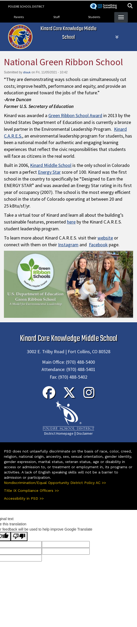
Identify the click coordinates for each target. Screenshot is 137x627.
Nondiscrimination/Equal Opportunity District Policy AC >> (55, 483)
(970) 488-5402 (72, 377)
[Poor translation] (19, 536)
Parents (19, 17)
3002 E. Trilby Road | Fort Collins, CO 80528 (68, 351)
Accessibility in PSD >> (24, 498)
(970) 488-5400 (80, 362)
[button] (130, 6)
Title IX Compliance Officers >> (31, 490)
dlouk (27, 72)
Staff (56, 17)
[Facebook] (49, 396)
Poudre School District (26, 6)
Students (94, 17)
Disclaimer (85, 433)
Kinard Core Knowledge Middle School (68, 33)
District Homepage (58, 433)
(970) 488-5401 (80, 369)
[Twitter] (69, 396)
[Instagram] (88, 396)
